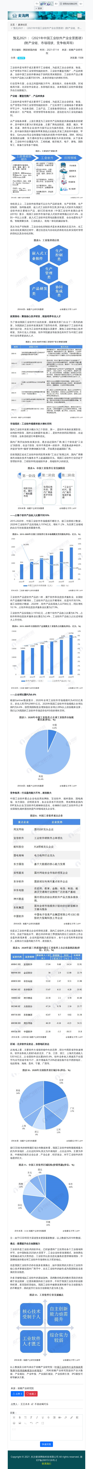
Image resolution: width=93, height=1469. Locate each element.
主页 (12, 24)
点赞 (17, 1393)
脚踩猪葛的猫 (30, 49)
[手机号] (36, 3)
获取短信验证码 (68, 3)
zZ (32, 1404)
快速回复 (46, 1444)
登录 (38, 8)
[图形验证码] (56, 3)
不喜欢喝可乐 (41, 1404)
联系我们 (46, 1463)
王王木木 (25, 1404)
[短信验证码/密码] (81, 3)
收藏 (31, 1393)
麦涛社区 (22, 24)
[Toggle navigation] (79, 15)
